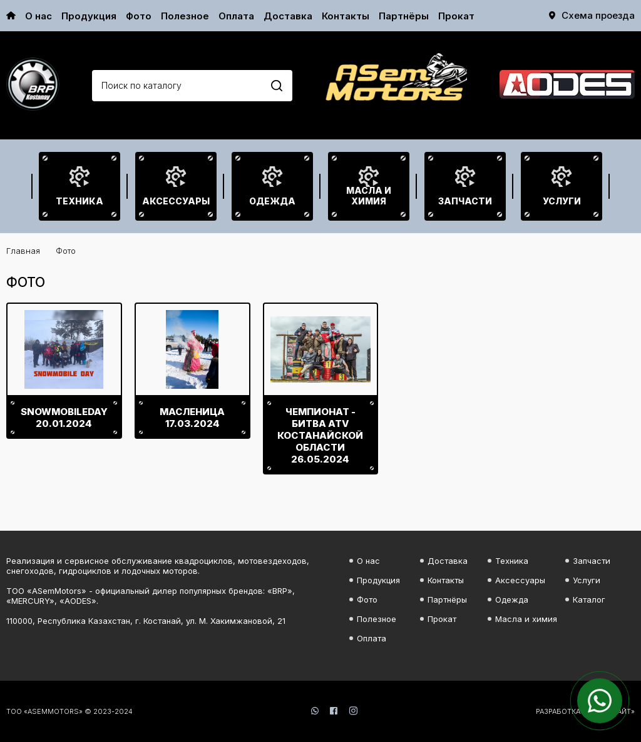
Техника (79, 201)
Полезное (185, 16)
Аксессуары (176, 201)
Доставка (288, 16)
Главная (23, 251)
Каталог (589, 599)
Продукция (88, 16)
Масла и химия (368, 195)
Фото (138, 16)
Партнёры (404, 16)
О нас (38, 16)
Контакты (345, 16)
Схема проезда (598, 15)
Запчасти (465, 201)
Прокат (456, 16)
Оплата (236, 16)
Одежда (272, 201)
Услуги (562, 201)
